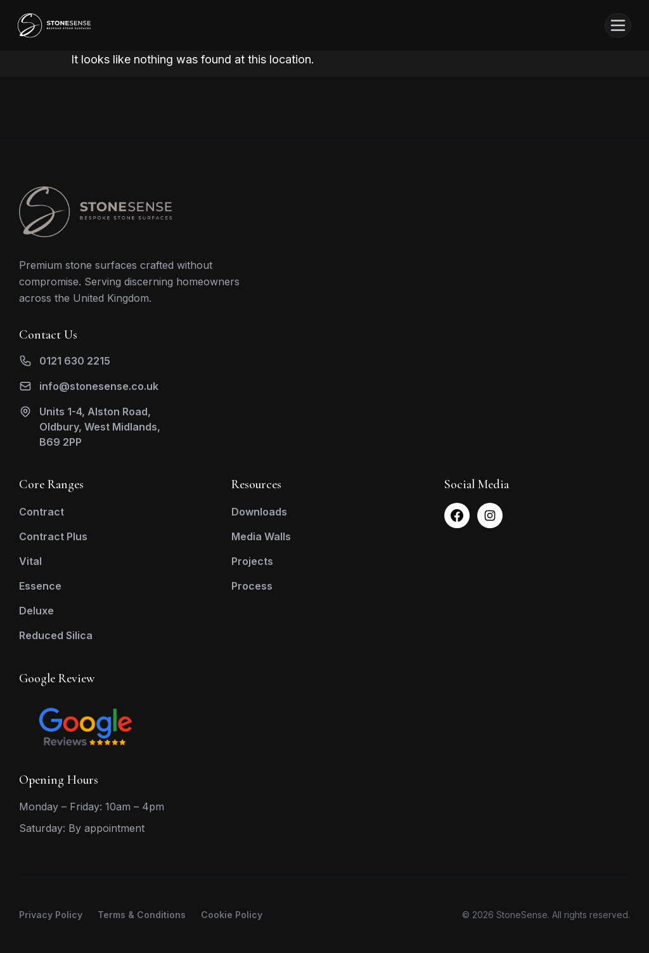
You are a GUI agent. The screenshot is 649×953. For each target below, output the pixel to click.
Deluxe (36, 610)
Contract (41, 511)
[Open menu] (618, 25)
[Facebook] (457, 515)
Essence (40, 586)
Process (252, 586)
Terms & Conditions (142, 914)
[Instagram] (490, 515)
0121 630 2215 (74, 360)
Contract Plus (53, 536)
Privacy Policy (50, 914)
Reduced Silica (56, 635)
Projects (252, 561)
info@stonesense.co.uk (98, 386)
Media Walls (261, 536)
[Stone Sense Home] (54, 25)
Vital (30, 561)
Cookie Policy (231, 914)
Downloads (259, 511)
